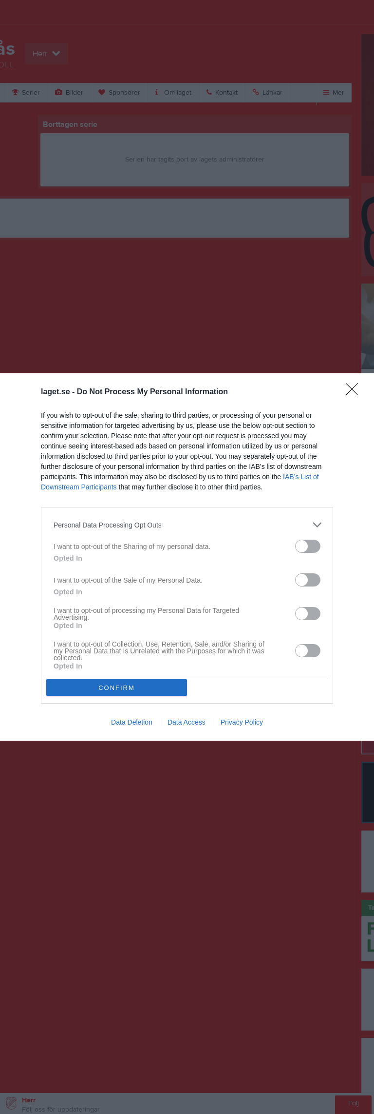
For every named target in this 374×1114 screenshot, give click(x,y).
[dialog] (187, 557)
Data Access (187, 722)
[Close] (355, 392)
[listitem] (187, 525)
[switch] (307, 546)
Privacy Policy (242, 722)
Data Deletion (131, 722)
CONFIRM (116, 687)
